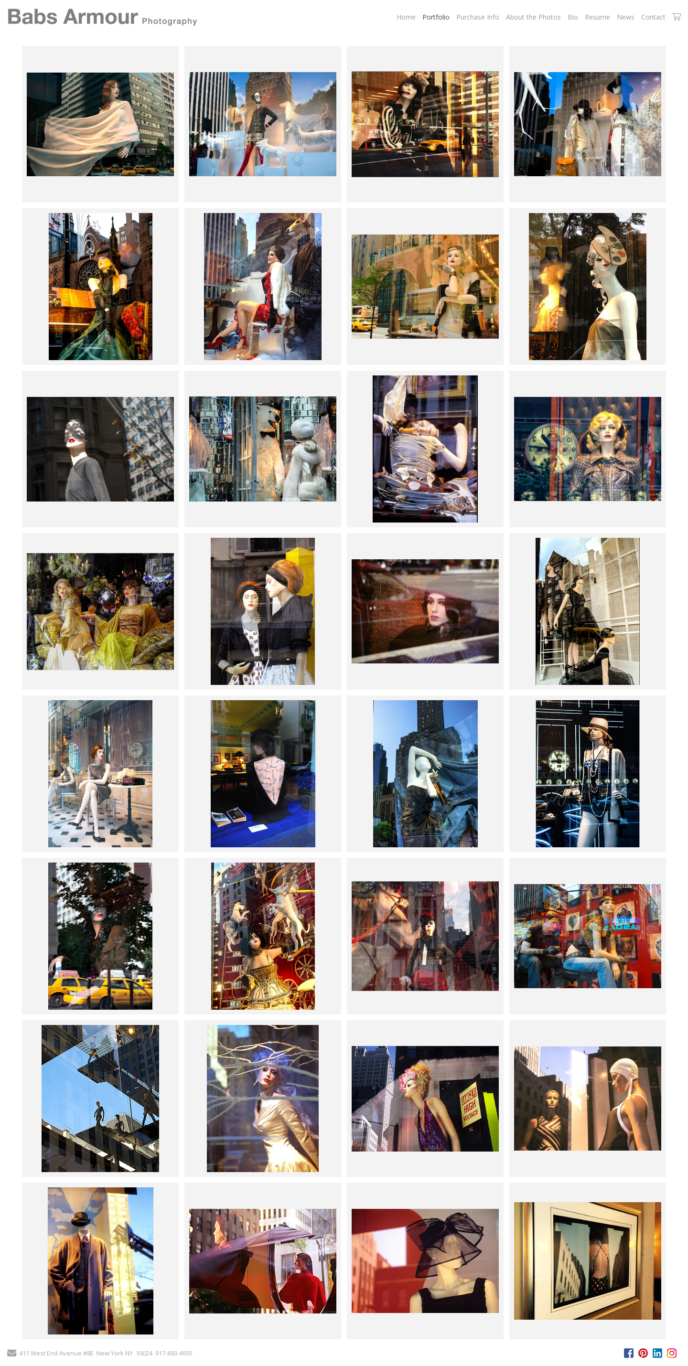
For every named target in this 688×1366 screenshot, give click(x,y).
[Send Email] (11, 1354)
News (625, 16)
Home (406, 16)
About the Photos (533, 16)
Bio (573, 16)
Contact (653, 16)
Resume (597, 16)
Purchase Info (477, 16)
